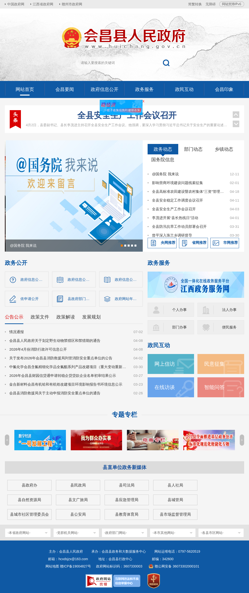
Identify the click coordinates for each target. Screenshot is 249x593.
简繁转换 (195, 4)
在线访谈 (164, 387)
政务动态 (163, 149)
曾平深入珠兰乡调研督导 (172, 235)
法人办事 (229, 310)
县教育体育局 (126, 514)
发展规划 (91, 316)
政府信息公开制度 (129, 279)
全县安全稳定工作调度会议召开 (177, 200)
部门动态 (193, 149)
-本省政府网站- (19, 533)
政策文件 (40, 316)
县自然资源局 (29, 500)
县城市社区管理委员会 (29, 514)
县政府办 (29, 485)
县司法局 (126, 485)
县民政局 (78, 485)
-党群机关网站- (67, 533)
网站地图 (52, 566)
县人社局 (175, 485)
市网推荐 (230, 242)
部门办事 (179, 327)
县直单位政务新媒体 (124, 467)
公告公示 (14, 316)
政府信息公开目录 (82, 279)
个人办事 (179, 310)
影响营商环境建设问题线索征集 (177, 183)
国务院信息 (162, 159)
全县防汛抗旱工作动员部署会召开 (179, 226)
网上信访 (164, 364)
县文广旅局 (78, 500)
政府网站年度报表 (129, 299)
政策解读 (65, 316)
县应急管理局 (126, 500)
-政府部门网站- (115, 533)
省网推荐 (199, 242)
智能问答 (214, 387)
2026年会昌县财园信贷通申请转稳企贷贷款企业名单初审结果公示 (62, 375)
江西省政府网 (43, 4)
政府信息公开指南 (34, 279)
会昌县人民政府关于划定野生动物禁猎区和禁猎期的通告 (54, 340)
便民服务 (229, 327)
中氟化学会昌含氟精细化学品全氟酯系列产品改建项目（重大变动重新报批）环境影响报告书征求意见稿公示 (68, 367)
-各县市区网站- (212, 533)
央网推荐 (168, 242)
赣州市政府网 (72, 4)
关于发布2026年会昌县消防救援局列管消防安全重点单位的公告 (60, 358)
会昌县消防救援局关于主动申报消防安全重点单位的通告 (54, 393)
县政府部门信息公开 (82, 299)
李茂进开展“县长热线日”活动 (175, 218)
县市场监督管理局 (175, 514)
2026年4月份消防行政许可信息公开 (38, 349)
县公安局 (78, 514)
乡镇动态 (224, 149)
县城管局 (175, 500)
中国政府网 (15, 4)
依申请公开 (29, 299)
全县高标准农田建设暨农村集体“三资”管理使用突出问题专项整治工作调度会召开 (188, 191)
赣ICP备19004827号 (75, 566)
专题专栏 (124, 414)
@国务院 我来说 (165, 174)
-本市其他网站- (163, 533)
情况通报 (16, 332)
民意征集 (214, 364)
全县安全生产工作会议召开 (127, 115)
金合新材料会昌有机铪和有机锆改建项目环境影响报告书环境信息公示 (65, 384)
